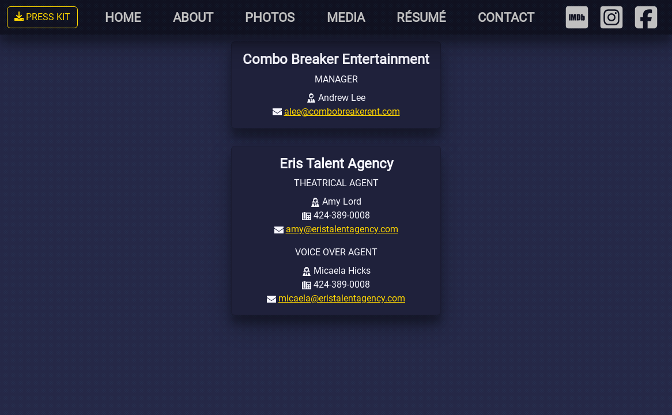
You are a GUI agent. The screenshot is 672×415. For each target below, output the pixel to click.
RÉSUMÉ (421, 17)
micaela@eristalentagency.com (341, 298)
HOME (123, 17)
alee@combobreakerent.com (342, 111)
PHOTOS (270, 17)
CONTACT (506, 17)
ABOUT (193, 17)
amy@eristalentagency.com (342, 229)
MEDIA (346, 17)
